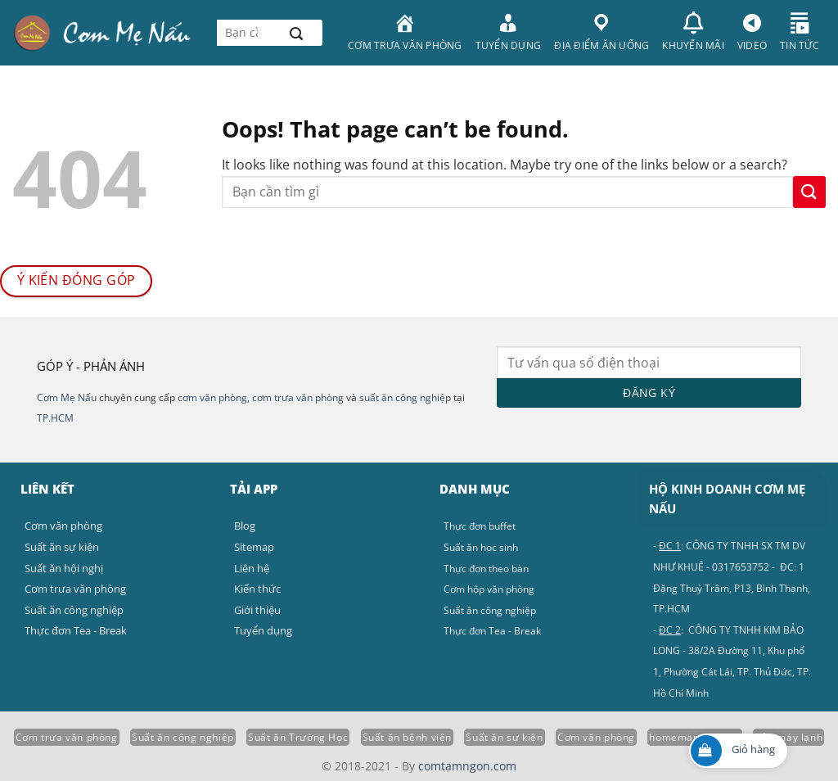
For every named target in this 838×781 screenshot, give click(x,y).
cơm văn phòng (212, 397)
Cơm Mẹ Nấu (67, 397)
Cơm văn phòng (596, 737)
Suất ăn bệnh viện (407, 737)
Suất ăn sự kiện (504, 737)
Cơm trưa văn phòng (67, 737)
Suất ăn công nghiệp (183, 737)
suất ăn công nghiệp (405, 397)
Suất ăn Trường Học (298, 737)
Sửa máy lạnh (788, 737)
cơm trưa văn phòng (298, 397)
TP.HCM (55, 418)
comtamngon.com (467, 766)
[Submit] (295, 33)
